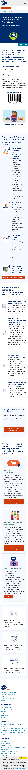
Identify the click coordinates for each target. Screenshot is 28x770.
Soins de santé (5, 715)
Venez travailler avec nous (8, 694)
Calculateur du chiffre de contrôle (10, 751)
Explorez (9, 597)
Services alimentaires (7, 707)
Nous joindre (4, 755)
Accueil (4, 11)
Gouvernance (5, 696)
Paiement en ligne (7, 745)
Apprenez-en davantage (14, 548)
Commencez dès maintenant (13, 277)
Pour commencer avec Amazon (10, 753)
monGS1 (24, 8)
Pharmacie (4, 717)
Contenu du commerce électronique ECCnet (14, 728)
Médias (3, 700)
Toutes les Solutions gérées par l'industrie (13, 730)
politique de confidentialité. (19, 768)
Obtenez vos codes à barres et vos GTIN (14, 429)
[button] (14, 119)
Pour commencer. (18, 231)
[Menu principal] (25, 3)
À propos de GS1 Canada (8, 692)
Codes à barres (6, 8)
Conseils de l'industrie (7, 698)
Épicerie (3, 713)
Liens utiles (23, 44)
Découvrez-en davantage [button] (14, 502)
